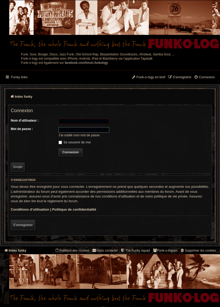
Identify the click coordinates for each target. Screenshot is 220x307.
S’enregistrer (23, 225)
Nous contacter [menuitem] (105, 250)
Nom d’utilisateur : (25, 120)
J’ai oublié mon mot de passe (79, 135)
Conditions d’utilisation (30, 209)
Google (17, 166)
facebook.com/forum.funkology (86, 63)
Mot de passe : (22, 129)
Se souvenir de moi (75, 142)
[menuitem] (204, 77)
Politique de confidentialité (74, 209)
